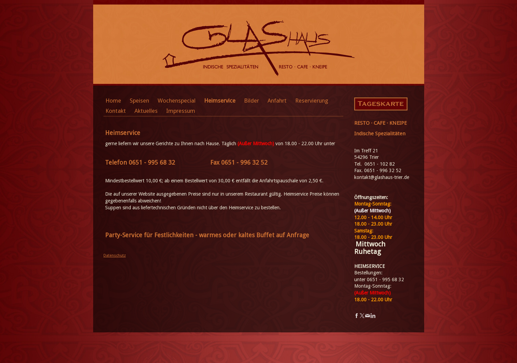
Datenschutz (114, 255)
